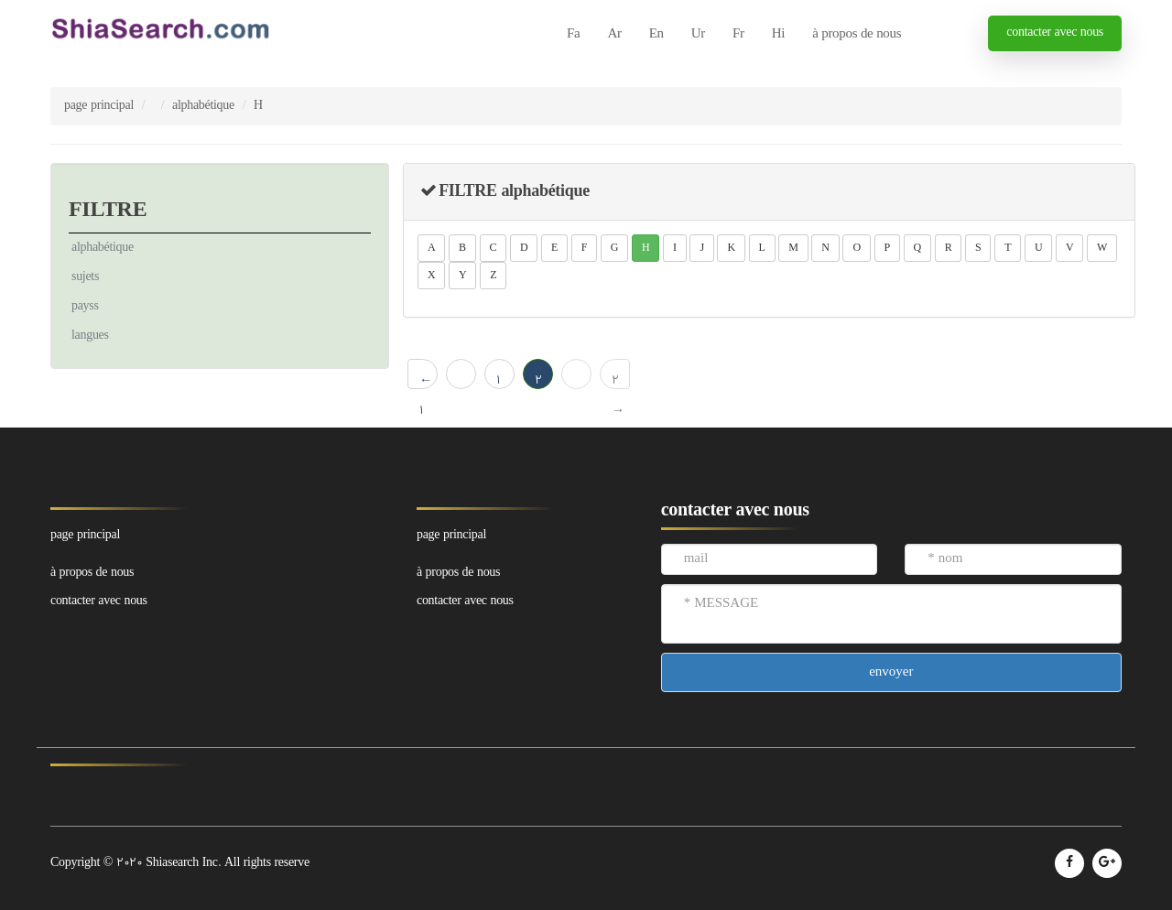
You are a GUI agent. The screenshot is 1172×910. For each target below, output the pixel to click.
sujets (85, 277)
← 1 (425, 380)
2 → (618, 380)
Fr (738, 34)
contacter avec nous (1054, 32)
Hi (778, 34)
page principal (99, 105)
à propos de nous (856, 34)
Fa (573, 34)
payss (85, 306)
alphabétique (203, 105)
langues (90, 335)
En (656, 34)
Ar (614, 34)
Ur (698, 34)
